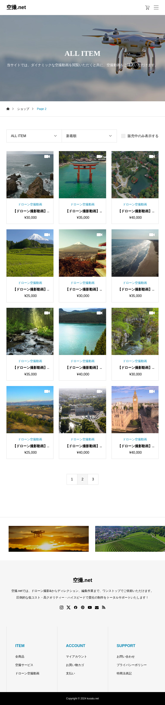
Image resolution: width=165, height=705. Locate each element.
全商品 (19, 656)
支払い (70, 673)
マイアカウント (76, 656)
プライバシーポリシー (132, 665)
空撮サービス (24, 665)
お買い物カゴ (75, 665)
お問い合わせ (126, 656)
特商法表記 (124, 673)
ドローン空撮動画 (27, 673)
